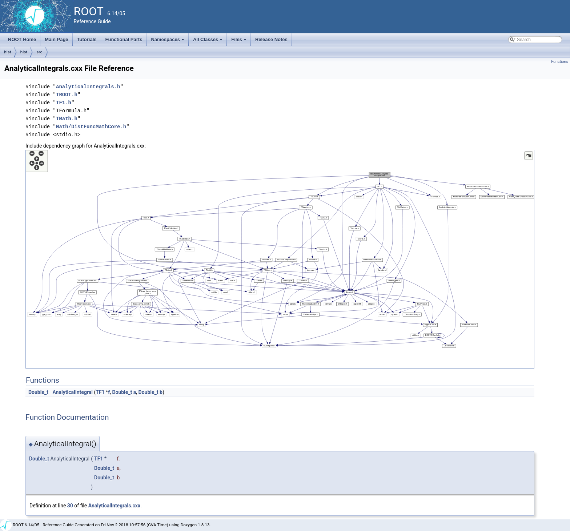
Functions (559, 61)
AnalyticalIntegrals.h (88, 86)
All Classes (208, 41)
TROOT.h (66, 94)
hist (7, 52)
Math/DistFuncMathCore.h (91, 126)
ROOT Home (22, 39)
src (39, 52)
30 (70, 505)
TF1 (100, 392)
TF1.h (63, 102)
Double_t (38, 392)
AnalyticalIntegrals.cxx (114, 505)
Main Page (56, 39)
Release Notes (271, 39)
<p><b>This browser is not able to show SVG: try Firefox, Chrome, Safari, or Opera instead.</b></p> (280, 259)
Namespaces (168, 41)
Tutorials (87, 39)
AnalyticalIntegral (72, 392)
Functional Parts (123, 39)
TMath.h (66, 118)
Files (239, 41)
